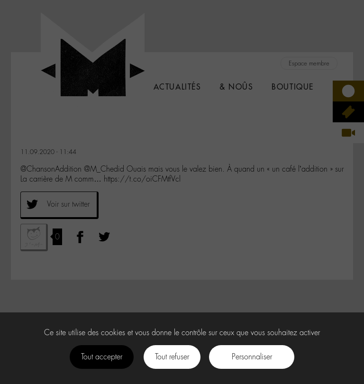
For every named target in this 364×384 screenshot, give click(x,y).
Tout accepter (101, 357)
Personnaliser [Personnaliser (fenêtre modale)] (252, 357)
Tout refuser (172, 357)
